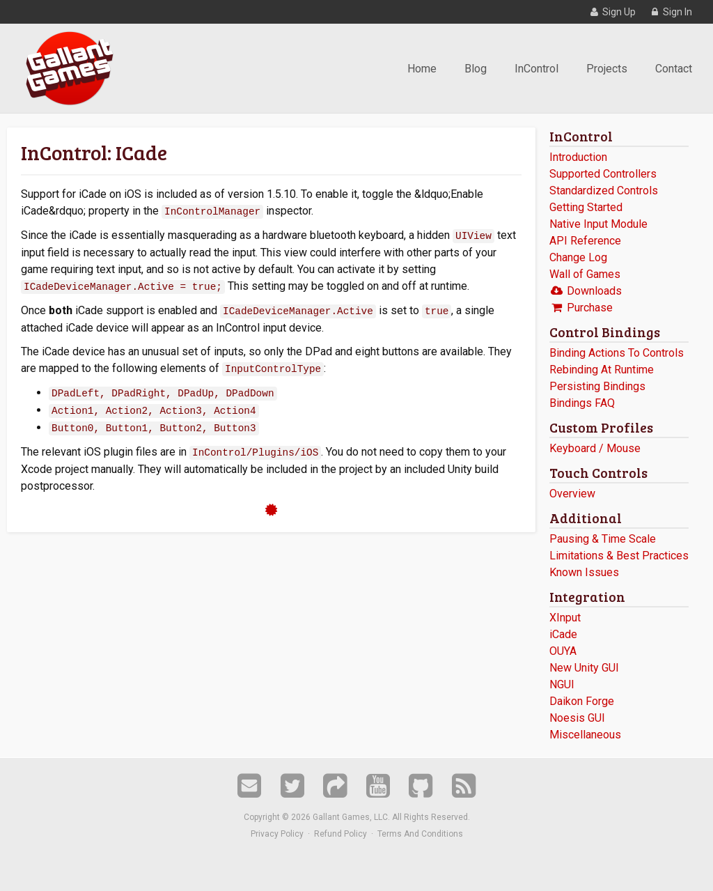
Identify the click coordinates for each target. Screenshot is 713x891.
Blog (475, 68)
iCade (563, 634)
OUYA (563, 651)
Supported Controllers (603, 173)
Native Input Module (598, 224)
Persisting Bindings (597, 386)
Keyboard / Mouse (595, 448)
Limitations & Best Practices (619, 555)
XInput (565, 617)
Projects (606, 68)
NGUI (561, 684)
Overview (572, 493)
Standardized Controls (603, 190)
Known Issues (584, 572)
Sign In (670, 11)
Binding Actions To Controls (616, 352)
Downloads (585, 290)
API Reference (585, 240)
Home (422, 68)
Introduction (578, 157)
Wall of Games (584, 274)
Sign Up (612, 11)
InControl (536, 68)
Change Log (578, 257)
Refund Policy (340, 834)
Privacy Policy (277, 834)
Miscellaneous (585, 734)
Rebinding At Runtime (601, 369)
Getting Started (585, 207)
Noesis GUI (577, 718)
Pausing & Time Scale (602, 538)
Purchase (581, 307)
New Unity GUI (584, 667)
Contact (673, 68)
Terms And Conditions (420, 834)
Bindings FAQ (582, 403)
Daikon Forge (581, 701)
